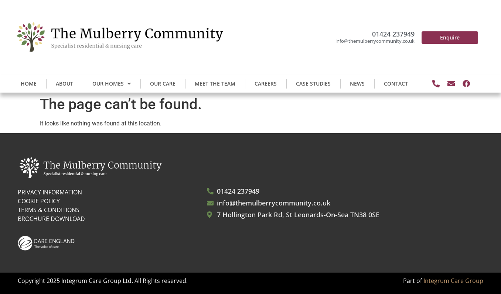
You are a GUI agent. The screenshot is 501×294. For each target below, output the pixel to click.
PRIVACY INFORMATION (50, 192)
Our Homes (111, 83)
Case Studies (313, 83)
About (64, 83)
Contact (396, 83)
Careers (266, 83)
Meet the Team (215, 83)
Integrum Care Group (453, 281)
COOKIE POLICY (39, 201)
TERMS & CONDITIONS (48, 210)
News (357, 83)
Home (29, 83)
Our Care (162, 83)
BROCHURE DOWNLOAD (51, 219)
